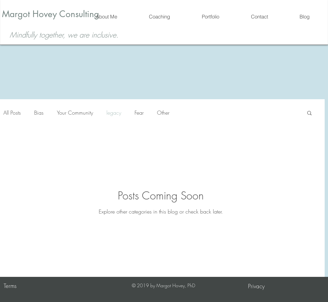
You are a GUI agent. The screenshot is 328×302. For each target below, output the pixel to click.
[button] (309, 113)
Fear (139, 112)
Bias (39, 112)
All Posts (12, 112)
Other (163, 112)
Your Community (75, 112)
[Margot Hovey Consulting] (50, 14)
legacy (113, 112)
